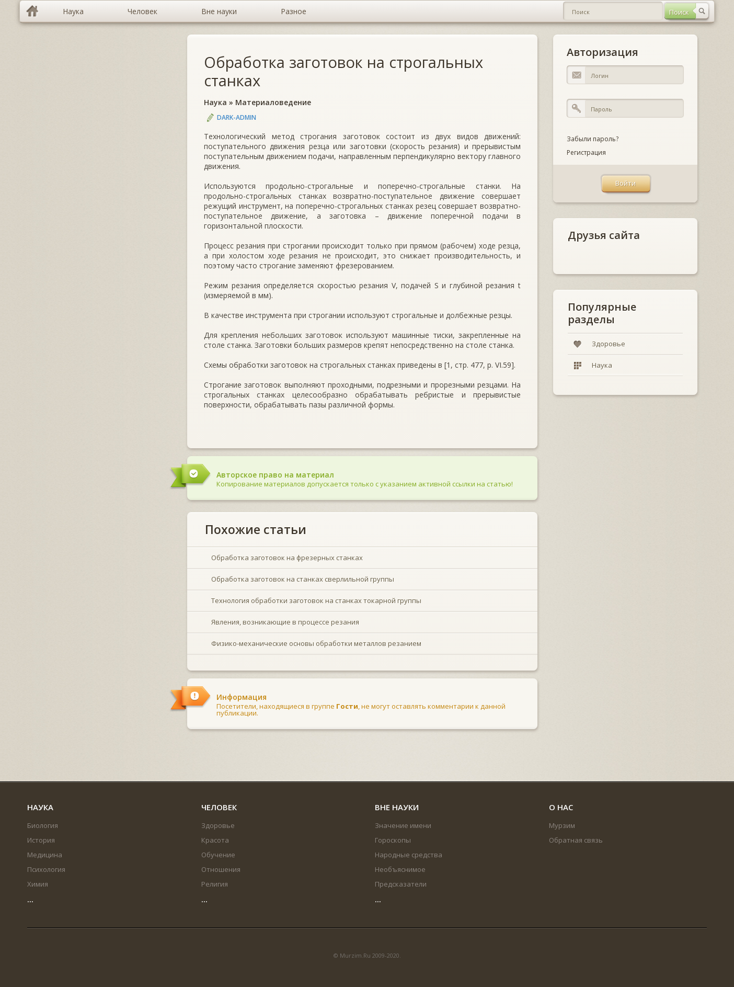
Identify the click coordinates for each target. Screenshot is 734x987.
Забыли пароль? (592, 138)
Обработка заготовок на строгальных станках (343, 71)
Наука (215, 102)
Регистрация (586, 152)
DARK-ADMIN (236, 117)
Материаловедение (273, 102)
